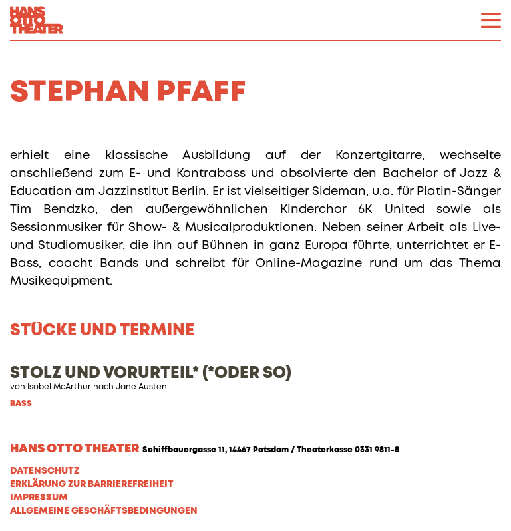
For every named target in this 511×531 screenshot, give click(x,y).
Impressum (39, 497)
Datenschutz (44, 471)
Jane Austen (141, 387)
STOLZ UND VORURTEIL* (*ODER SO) (150, 373)
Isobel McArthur (59, 387)
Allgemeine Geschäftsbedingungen (104, 511)
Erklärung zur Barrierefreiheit (92, 484)
